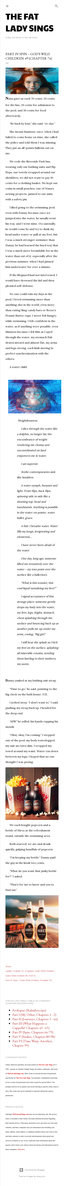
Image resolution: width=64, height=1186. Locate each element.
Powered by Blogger (32, 1170)
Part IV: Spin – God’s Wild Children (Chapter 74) (28, 980)
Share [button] (8, 966)
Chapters (29, 971)
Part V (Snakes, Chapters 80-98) (33, 1036)
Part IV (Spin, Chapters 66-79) (32, 1032)
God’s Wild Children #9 (16, 975)
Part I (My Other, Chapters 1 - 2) (34, 1014)
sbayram (41, 1176)
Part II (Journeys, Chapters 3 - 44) (35, 1019)
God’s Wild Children (44, 971)
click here (21, 1149)
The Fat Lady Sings (29, 22)
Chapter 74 (18, 971)
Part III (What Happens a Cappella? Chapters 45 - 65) (30, 1025)
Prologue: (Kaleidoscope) (29, 1010)
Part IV (32, 975)
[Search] (56, 5)
